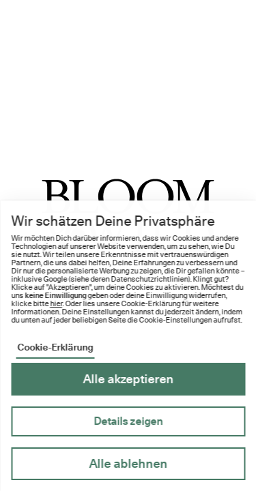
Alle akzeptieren (128, 379)
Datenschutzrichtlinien (149, 279)
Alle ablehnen (128, 463)
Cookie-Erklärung (55, 347)
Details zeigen (128, 421)
